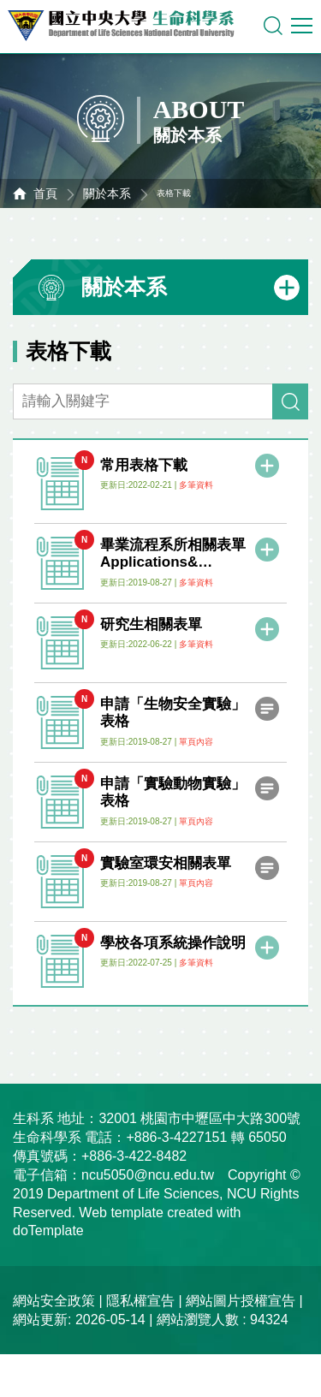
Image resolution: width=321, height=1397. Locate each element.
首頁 (45, 193)
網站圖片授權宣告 (240, 1300)
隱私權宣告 (140, 1300)
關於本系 (107, 193)
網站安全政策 (54, 1300)
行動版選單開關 (301, 29)
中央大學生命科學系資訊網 (129, 26)
